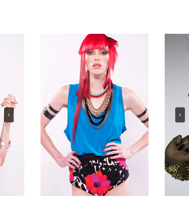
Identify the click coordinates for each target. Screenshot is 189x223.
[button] (9, 114)
